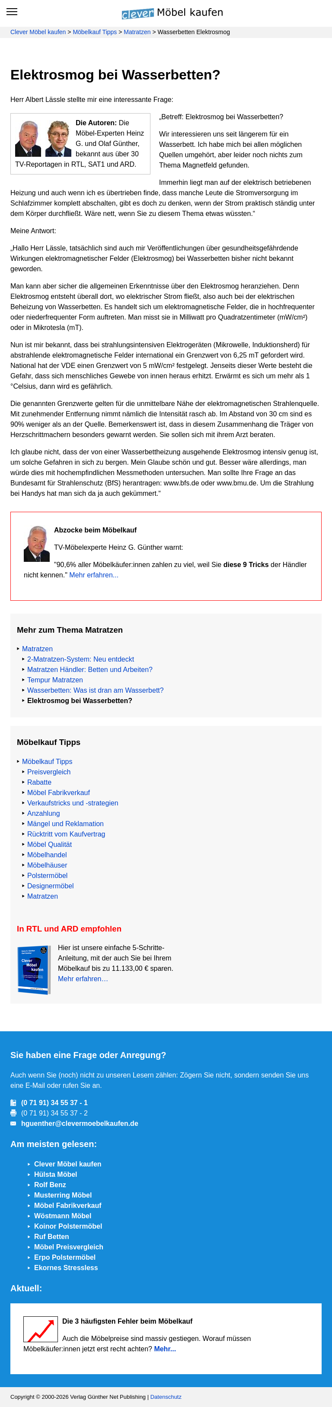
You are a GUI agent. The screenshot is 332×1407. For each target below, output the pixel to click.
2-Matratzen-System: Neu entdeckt (80, 659)
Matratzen (137, 32)
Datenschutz (166, 1397)
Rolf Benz (50, 1184)
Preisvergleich (48, 772)
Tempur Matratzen (55, 680)
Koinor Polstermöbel (68, 1226)
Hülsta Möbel (55, 1174)
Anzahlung (43, 813)
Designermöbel (50, 886)
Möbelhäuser (47, 865)
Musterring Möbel (63, 1195)
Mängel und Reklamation (65, 823)
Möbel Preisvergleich (68, 1247)
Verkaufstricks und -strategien (72, 803)
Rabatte (39, 782)
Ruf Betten (51, 1236)
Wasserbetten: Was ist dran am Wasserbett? (95, 690)
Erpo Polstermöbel (65, 1257)
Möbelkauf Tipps (95, 32)
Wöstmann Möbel (62, 1216)
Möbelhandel (47, 855)
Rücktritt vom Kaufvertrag (66, 834)
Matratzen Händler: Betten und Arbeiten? (90, 669)
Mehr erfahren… (83, 978)
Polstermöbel (47, 875)
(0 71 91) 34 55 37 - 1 (54, 1102)
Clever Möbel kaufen (38, 32)
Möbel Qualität (49, 844)
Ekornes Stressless (66, 1267)
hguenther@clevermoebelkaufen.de (79, 1123)
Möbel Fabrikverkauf (58, 792)
